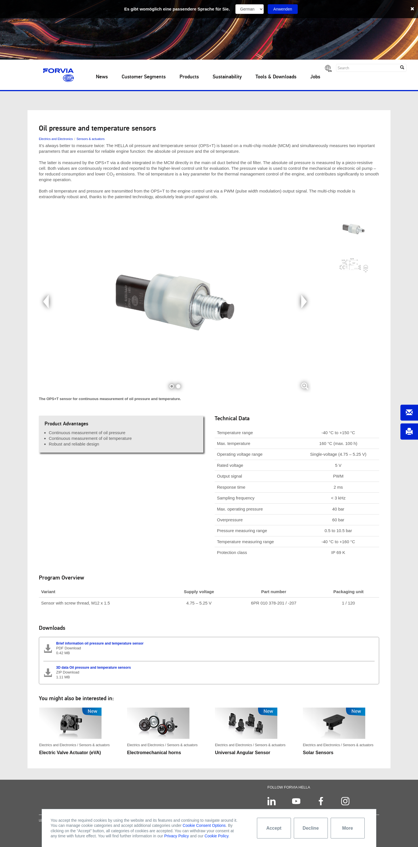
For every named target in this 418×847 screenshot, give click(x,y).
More (347, 828)
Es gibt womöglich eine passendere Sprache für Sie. (177, 9)
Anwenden (282, 9)
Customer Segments (144, 77)
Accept (273, 828)
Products (189, 77)
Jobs (315, 77)
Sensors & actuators (91, 139)
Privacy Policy (176, 836)
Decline (311, 828)
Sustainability (227, 77)
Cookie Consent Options (204, 825)
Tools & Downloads (276, 77)
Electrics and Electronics (56, 139)
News (102, 77)
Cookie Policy (216, 836)
